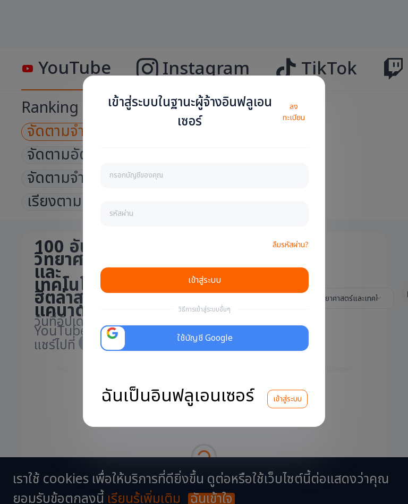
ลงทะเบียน (294, 112)
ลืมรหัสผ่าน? (291, 244)
